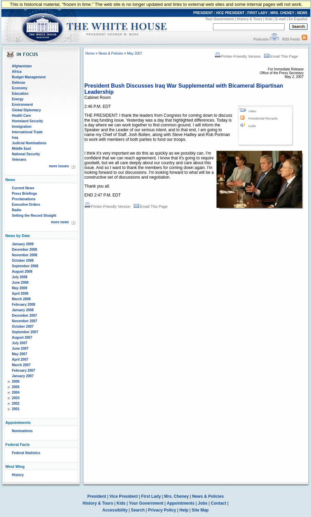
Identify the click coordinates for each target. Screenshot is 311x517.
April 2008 (20, 293)
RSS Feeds (291, 39)
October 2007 (23, 326)
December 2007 (24, 315)
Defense (18, 83)
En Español (298, 19)
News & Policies (110, 53)
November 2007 (24, 321)
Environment (22, 104)
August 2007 (22, 337)
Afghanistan (22, 66)
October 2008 (23, 260)
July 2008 (19, 277)
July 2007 (19, 343)
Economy (19, 88)
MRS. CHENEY (282, 13)
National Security (26, 154)
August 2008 (22, 271)
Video (252, 111)
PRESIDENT (203, 13)
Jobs (203, 503)
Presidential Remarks (263, 118)
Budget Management (29, 77)
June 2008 (20, 282)
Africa (17, 72)
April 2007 (20, 359)
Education (20, 93)
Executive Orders (26, 204)
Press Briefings (24, 193)
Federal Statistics (26, 453)
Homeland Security (27, 121)
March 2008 (21, 299)
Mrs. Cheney (176, 496)
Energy (18, 99)
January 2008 (23, 310)
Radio (17, 210)
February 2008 (23, 304)
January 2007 (23, 376)
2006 (16, 381)
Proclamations (24, 199)
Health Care (21, 115)
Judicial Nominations (29, 143)
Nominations (22, 431)
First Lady (151, 496)
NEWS (302, 13)
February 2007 (23, 370)
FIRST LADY (257, 13)
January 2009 (23, 244)
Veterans (19, 159)
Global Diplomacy (26, 110)
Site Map (200, 510)
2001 (16, 409)
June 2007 (20, 348)
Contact (218, 503)
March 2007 (21, 365)
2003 (16, 398)
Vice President (123, 496)
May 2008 (19, 288)
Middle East (21, 148)
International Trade (27, 132)
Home (90, 53)
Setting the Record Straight (34, 215)
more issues (59, 166)
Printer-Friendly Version (238, 56)
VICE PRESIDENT (230, 13)
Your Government (219, 19)
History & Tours (249, 19)
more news (60, 222)
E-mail (281, 19)
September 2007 (25, 332)
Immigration (22, 126)
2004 (16, 392)
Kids (269, 19)
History (18, 475)
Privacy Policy (162, 510)
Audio (252, 126)
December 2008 (24, 249)
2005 (16, 387)
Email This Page (281, 56)
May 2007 (19, 354)
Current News (23, 188)
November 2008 (24, 255)
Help (183, 510)
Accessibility (114, 510)
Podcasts (260, 39)
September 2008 (25, 266)
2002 (16, 403)
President (96, 496)
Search (138, 510)
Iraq (15, 137)
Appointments (181, 503)
